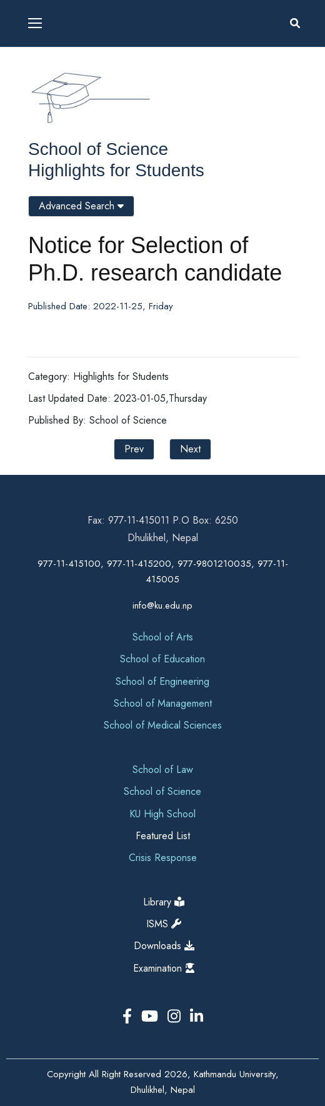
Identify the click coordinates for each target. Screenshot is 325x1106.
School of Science (98, 149)
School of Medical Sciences (163, 725)
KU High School (162, 814)
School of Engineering (162, 681)
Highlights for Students (116, 170)
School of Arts (162, 637)
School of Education (162, 659)
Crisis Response (163, 857)
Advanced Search (81, 206)
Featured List (163, 836)
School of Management (163, 703)
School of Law (162, 769)
